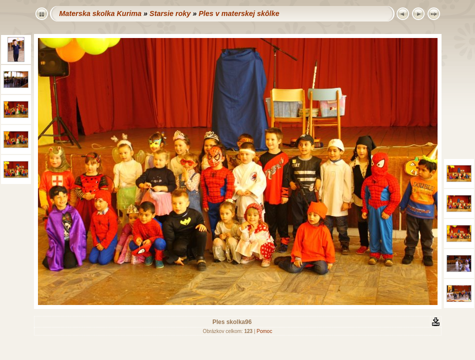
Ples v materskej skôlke (239, 14)
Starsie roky (169, 14)
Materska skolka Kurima (100, 14)
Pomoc (264, 331)
